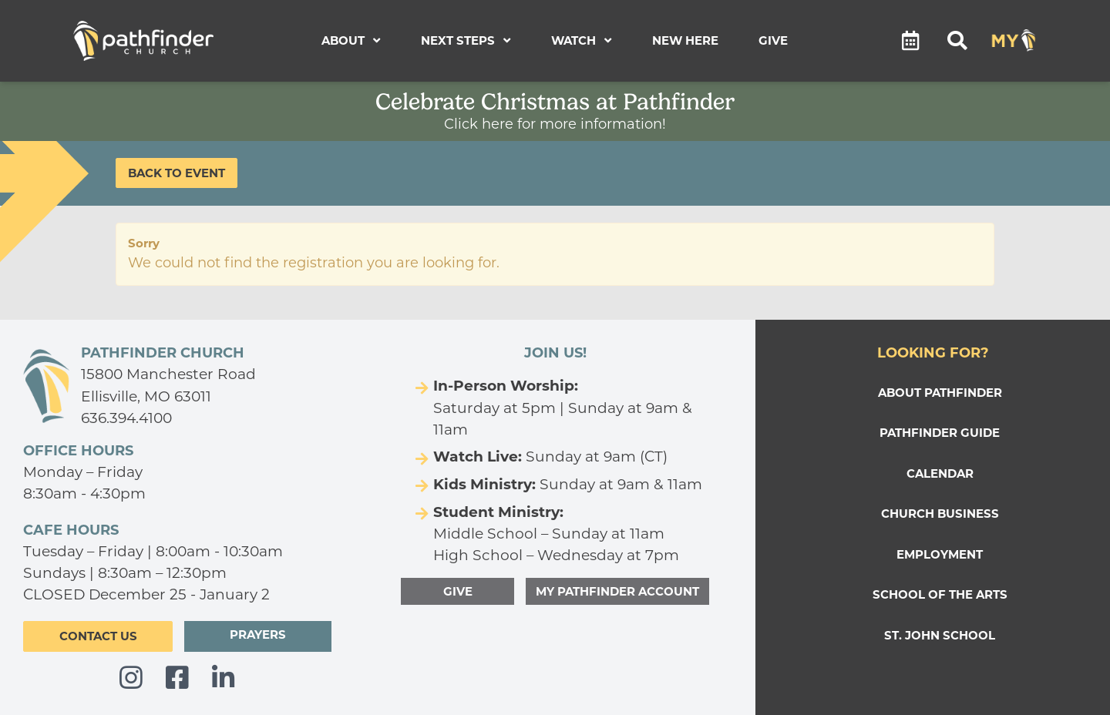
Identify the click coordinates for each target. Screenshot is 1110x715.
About (351, 40)
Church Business (940, 513)
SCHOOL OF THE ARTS (940, 594)
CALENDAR (940, 473)
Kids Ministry (482, 484)
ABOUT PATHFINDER (940, 392)
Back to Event (176, 173)
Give (773, 40)
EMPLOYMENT (939, 554)
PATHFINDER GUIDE (940, 432)
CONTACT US (98, 636)
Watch (581, 40)
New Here (685, 40)
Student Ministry (496, 512)
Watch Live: (477, 456)
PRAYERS (258, 634)
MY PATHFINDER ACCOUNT (617, 591)
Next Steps (466, 40)
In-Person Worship (503, 385)
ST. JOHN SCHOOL (939, 635)
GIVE (458, 591)
